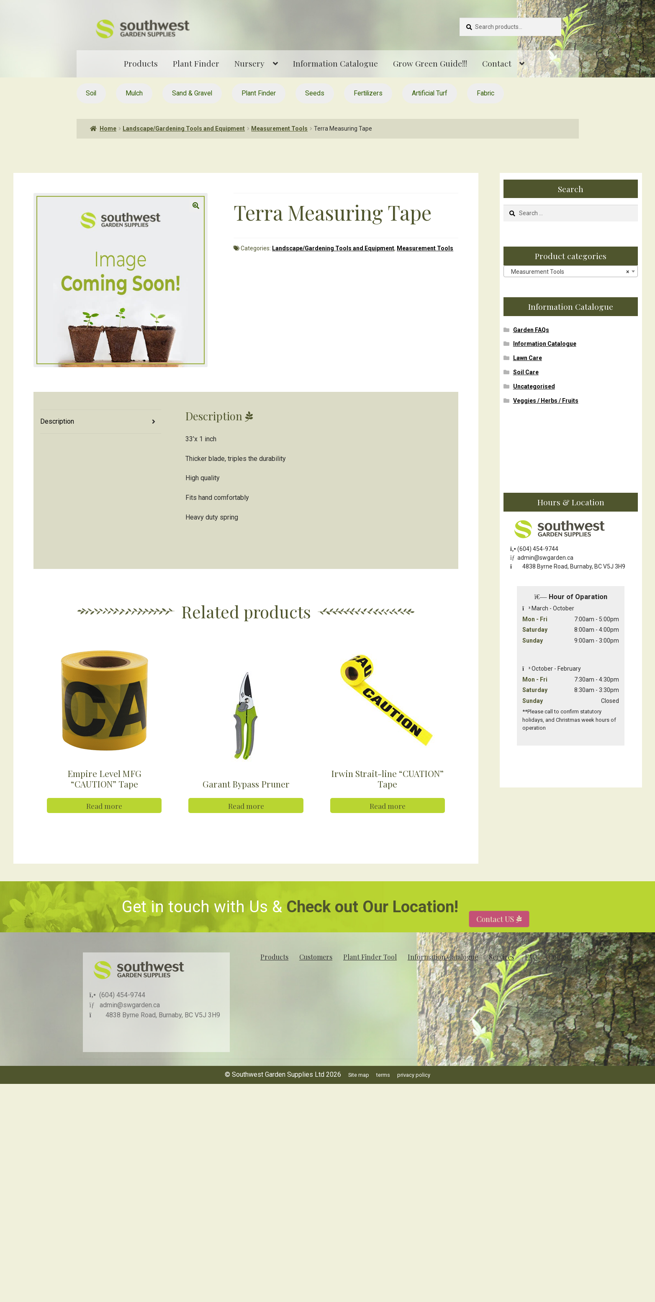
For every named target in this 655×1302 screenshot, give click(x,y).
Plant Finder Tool (370, 975)
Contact (496, 63)
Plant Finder (196, 63)
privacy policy (413, 1093)
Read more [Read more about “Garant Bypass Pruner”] (246, 824)
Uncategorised (534, 386)
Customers (315, 975)
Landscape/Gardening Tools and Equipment (184, 128)
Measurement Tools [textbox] (568, 272)
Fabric (485, 93)
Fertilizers (368, 93)
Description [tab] (57, 421)
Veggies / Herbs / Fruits (545, 400)
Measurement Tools (279, 128)
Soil (91, 93)
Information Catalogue (335, 63)
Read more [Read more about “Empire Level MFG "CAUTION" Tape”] (104, 824)
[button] (196, 205)
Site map (358, 1093)
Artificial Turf (429, 93)
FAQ (531, 975)
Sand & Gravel (192, 93)
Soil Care (526, 372)
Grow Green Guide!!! (430, 63)
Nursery (249, 63)
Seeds (314, 93)
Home (108, 128)
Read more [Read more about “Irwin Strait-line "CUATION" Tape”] (388, 824)
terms (383, 1093)
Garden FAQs (531, 330)
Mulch (134, 93)
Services (501, 975)
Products (141, 63)
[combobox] (570, 271)
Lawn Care (527, 358)
